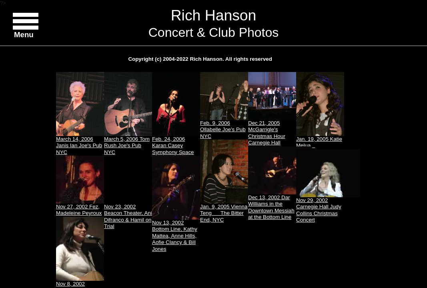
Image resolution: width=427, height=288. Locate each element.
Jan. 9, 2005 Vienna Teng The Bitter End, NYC (224, 181)
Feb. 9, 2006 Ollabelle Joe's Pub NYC (224, 105)
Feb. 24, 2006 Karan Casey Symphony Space (176, 113)
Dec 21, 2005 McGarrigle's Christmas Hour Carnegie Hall (272, 109)
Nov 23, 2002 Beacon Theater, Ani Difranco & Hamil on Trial (128, 216)
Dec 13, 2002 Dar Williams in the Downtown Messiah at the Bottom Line (272, 183)
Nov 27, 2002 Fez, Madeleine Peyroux (80, 186)
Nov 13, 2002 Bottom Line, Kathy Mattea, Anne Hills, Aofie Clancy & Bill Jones (176, 204)
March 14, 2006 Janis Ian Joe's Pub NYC (80, 113)
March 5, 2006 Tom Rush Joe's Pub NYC (128, 113)
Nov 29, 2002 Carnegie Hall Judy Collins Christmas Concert (320, 186)
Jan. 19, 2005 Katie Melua (320, 110)
